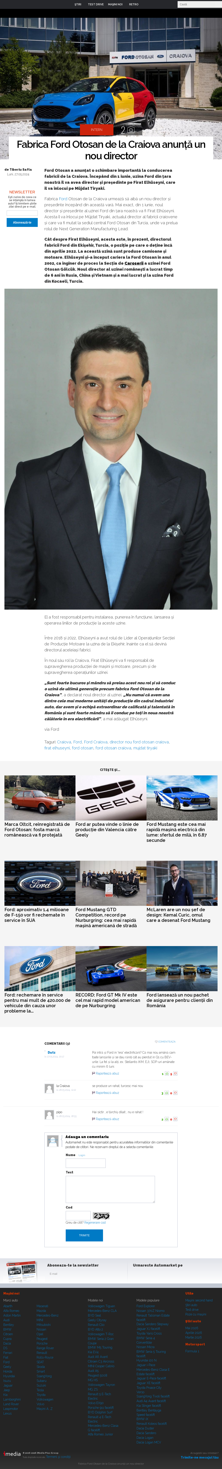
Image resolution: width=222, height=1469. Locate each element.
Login (145, 4)
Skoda (41, 1367)
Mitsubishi (44, 1325)
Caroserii (134, 263)
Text (69, 1172)
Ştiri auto (191, 1305)
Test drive (191, 1309)
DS (5, 1348)
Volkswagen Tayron (101, 1385)
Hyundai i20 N (147, 1360)
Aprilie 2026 (193, 1333)
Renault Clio (96, 1325)
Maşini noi (11, 1293)
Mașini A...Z (45, 1409)
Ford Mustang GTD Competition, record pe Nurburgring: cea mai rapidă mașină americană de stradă (106, 917)
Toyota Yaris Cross (149, 1333)
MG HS (93, 1380)
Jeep (6, 1390)
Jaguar (8, 1385)
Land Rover (11, 1404)
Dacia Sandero (146, 1433)
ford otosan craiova (113, 748)
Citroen (8, 1334)
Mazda (41, 1311)
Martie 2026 (193, 1337)
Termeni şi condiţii (58, 1457)
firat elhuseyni (57, 748)
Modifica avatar (53, 1141)
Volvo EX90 (96, 1403)
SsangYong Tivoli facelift (153, 1396)
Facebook (137, 1274)
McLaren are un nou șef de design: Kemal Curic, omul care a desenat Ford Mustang (178, 915)
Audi (6, 1320)
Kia (5, 1395)
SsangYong (44, 1376)
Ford (63, 198)
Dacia (7, 1343)
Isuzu (7, 1381)
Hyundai (9, 1376)
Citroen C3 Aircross (101, 1361)
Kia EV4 (93, 1352)
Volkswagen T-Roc (101, 1334)
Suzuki (41, 1385)
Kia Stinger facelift (149, 1405)
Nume (70, 1155)
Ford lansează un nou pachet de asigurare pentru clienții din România (180, 1000)
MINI (40, 1320)
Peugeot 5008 (97, 1375)
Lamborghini (12, 1399)
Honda (7, 1371)
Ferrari (7, 1353)
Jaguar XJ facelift (148, 1329)
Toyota (41, 1395)
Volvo (40, 1404)
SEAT (40, 1362)
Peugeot (42, 1339)
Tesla (40, 1390)
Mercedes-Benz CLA (102, 1311)
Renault (42, 1353)
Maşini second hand (199, 1300)
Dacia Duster (145, 1428)
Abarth (7, 1306)
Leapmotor (10, 1409)
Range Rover (45, 1348)
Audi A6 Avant (98, 1357)
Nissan (41, 1329)
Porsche (42, 1343)
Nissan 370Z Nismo (151, 1311)
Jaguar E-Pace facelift (151, 1378)
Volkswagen (45, 1399)
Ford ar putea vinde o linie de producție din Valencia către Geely (107, 830)
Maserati (42, 1306)
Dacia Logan (145, 1437)
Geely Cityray (97, 1320)
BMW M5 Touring (100, 1347)
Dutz (52, 1052)
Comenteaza (166, 1041)
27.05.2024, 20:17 (55, 1056)
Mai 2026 (191, 1328)
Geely (7, 1367)
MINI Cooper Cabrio (101, 1366)
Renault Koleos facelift (152, 1423)
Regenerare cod (95, 1222)
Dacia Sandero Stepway (153, 1324)
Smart (41, 1371)
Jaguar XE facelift (148, 1383)
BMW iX (142, 1419)
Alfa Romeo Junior (100, 1434)
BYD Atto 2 (95, 1329)
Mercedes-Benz (48, 1315)
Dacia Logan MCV (149, 1442)
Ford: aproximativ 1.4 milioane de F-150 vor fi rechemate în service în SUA (36, 915)
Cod (69, 1207)
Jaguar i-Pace (146, 1365)
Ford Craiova (95, 742)
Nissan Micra (146, 1347)
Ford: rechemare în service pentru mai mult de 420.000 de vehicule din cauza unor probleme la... (37, 1003)
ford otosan (82, 748)
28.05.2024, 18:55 (68, 1116)
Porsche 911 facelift (101, 1407)
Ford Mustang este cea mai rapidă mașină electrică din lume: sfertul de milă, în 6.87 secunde (177, 832)
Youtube (159, 1274)
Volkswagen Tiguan (101, 1306)
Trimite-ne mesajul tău (200, 1457)
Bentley (8, 1325)
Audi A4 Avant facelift (151, 1401)
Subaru (41, 1381)
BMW (7, 1329)
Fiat (5, 1357)
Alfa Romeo (11, 1311)
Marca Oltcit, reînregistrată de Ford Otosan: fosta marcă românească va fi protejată (37, 830)
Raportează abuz (107, 1073)
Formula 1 (192, 1351)
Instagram (148, 1274)
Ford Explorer (146, 1306)
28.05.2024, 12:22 (67, 1090)
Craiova (64, 742)
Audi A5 (93, 1371)
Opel (40, 1334)
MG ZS (93, 1389)
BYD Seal (94, 1315)
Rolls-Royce (45, 1357)
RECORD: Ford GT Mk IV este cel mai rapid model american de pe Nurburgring (107, 1000)
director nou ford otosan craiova (139, 742)
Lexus (7, 1413)
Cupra (7, 1339)
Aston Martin (12, 1315)
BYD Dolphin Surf (100, 1412)
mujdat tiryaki (145, 748)
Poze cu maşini (195, 1314)
